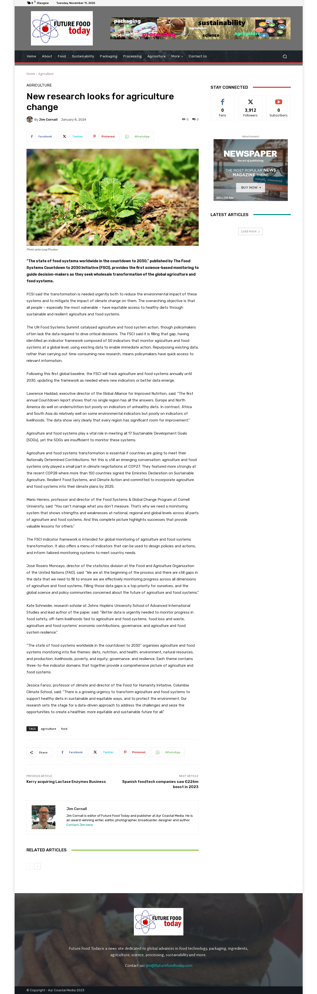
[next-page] (37, 866)
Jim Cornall (48, 119)
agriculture (48, 728)
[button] (285, 56)
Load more (250, 231)
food (64, 728)
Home (30, 74)
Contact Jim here (79, 825)
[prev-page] (29, 866)
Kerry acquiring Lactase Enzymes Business (66, 781)
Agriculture (46, 74)
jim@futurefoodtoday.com (169, 965)
